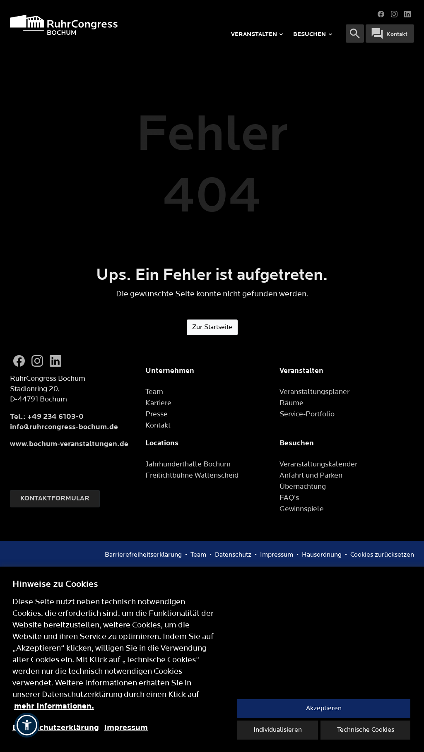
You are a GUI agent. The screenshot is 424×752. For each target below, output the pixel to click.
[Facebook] (19, 361)
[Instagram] (37, 361)
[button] (27, 725)
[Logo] (92, 25)
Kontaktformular (54, 498)
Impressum (126, 728)
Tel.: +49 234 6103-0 (47, 416)
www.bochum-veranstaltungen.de (69, 444)
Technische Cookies (365, 730)
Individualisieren (277, 730)
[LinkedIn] (55, 361)
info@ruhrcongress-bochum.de (64, 427)
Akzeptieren (324, 708)
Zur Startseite (212, 327)
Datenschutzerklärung (55, 728)
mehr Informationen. (54, 706)
